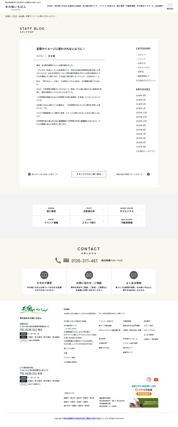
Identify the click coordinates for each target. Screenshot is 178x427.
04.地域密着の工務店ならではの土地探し (78, 341)
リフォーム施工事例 (130, 343)
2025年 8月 (141, 129)
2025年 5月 (141, 142)
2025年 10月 (141, 121)
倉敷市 (66, 398)
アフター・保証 (69, 357)
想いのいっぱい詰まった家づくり (45, 174)
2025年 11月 (141, 116)
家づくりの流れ (69, 348)
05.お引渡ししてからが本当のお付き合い (78, 344)
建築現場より (144, 76)
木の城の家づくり (90, 6)
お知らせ (142, 63)
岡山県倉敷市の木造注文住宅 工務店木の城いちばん (82, 418)
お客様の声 (103, 343)
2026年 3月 (141, 99)
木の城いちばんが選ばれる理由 (67, 6)
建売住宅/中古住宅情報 (131, 325)
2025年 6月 (141, 138)
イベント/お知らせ (107, 6)
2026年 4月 (141, 95)
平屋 (65, 353)
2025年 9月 (141, 125)
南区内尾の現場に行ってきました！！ (131, 174)
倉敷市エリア (128, 352)
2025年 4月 (141, 146)
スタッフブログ (149, 330)
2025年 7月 (141, 134)
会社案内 (159, 6)
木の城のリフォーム (145, 6)
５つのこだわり (70, 328)
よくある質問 (148, 335)
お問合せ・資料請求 (151, 339)
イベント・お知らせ (106, 321)
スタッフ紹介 (148, 325)
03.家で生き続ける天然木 (73, 338)
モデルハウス (144, 67)
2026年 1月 (141, 108)
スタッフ (142, 54)
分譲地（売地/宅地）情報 (132, 330)
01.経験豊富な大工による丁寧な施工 (77, 332)
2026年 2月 (141, 104)
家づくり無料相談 (105, 325)
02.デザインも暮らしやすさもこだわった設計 (80, 335)
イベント (142, 59)
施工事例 (120, 6)
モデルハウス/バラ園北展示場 (109, 330)
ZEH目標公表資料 (70, 362)
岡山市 (72, 398)
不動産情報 (130, 6)
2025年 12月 (141, 112)
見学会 (141, 71)
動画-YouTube (104, 347)
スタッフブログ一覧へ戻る (91, 174)
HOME (50, 6)
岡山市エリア (128, 347)
